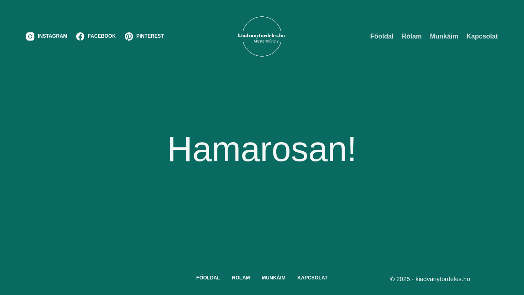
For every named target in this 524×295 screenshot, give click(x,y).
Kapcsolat (482, 36)
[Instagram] (46, 36)
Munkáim (444, 36)
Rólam (412, 36)
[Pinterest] (144, 36)
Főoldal (381, 36)
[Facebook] (95, 36)
